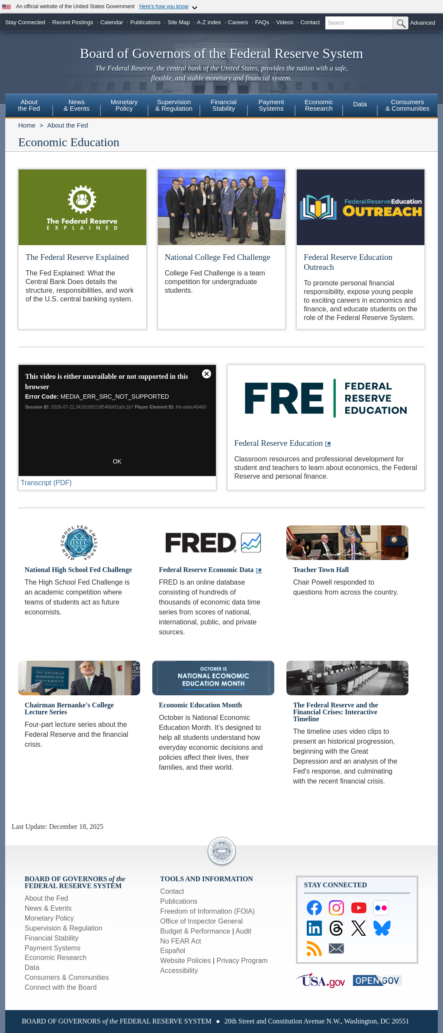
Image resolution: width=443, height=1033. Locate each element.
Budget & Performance (195, 931)
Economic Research (56, 957)
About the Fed (67, 125)
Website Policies (185, 960)
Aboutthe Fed (29, 105)
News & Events (48, 908)
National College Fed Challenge (217, 257)
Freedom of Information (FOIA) (207, 911)
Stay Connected (25, 22)
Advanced (422, 22)
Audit (243, 931)
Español (172, 950)
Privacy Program (241, 960)
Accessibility (179, 970)
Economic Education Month (200, 705)
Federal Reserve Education (278, 443)
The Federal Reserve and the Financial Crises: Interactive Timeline (335, 712)
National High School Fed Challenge (78, 569)
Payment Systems (52, 948)
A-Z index (209, 22)
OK (117, 461)
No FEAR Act (180, 941)
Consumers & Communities (407, 105)
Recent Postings (72, 22)
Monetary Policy (49, 918)
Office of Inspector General (201, 921)
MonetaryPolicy (124, 105)
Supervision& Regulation (174, 105)
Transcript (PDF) (46, 482)
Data (360, 104)
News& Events (77, 105)
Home (26, 125)
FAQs (262, 22)
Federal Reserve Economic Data (206, 569)
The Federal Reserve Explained (77, 257)
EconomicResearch (319, 105)
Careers (238, 22)
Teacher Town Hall (321, 569)
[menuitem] (29, 106)
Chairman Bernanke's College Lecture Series (69, 708)
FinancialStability (224, 105)
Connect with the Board (60, 987)
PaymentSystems (271, 105)
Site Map (178, 22)
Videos (285, 22)
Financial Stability (52, 938)
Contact (310, 22)
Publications (145, 22)
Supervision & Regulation (64, 928)
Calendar (111, 22)
